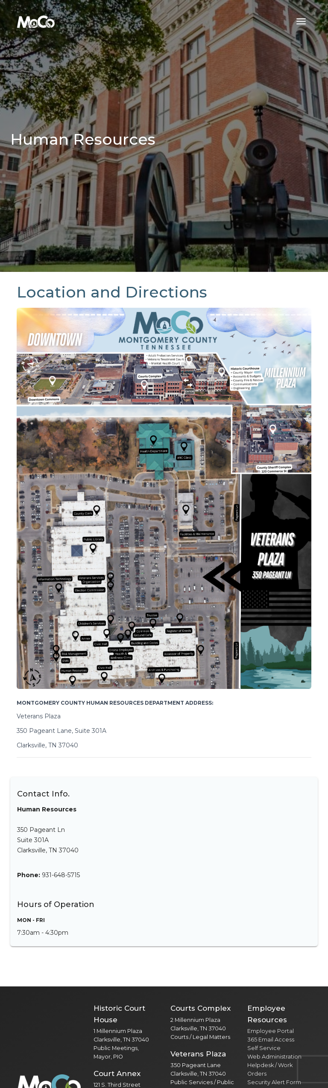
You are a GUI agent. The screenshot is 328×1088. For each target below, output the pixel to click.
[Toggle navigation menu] (301, 21)
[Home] (36, 21)
